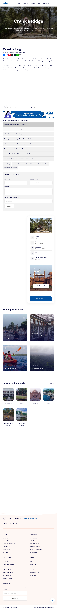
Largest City (6, 561)
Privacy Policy (6, 541)
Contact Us (46, 3)
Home (18, 3)
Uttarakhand (10, 52)
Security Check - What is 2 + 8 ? (13, 197)
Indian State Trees (8, 572)
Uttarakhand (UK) (39, 243)
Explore (33, 3)
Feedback (32, 567)
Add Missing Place (34, 572)
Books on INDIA (7, 575)
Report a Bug (33, 564)
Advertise (32, 570)
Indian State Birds (7, 570)
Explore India (33, 538)
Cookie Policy (6, 546)
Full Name (7, 179)
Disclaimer (5, 552)
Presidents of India (35, 546)
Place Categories (34, 543)
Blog (39, 3)
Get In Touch (40, 298)
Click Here (37, 259)
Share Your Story (7, 578)
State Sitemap (33, 552)
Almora (16, 52)
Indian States (33, 541)
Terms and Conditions (9, 543)
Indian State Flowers (8, 564)
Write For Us (6, 549)
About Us (25, 3)
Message (6, 186)
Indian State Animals (8, 567)
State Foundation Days (36, 549)
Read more (41, 286)
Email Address (34, 179)
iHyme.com (51, 607)
